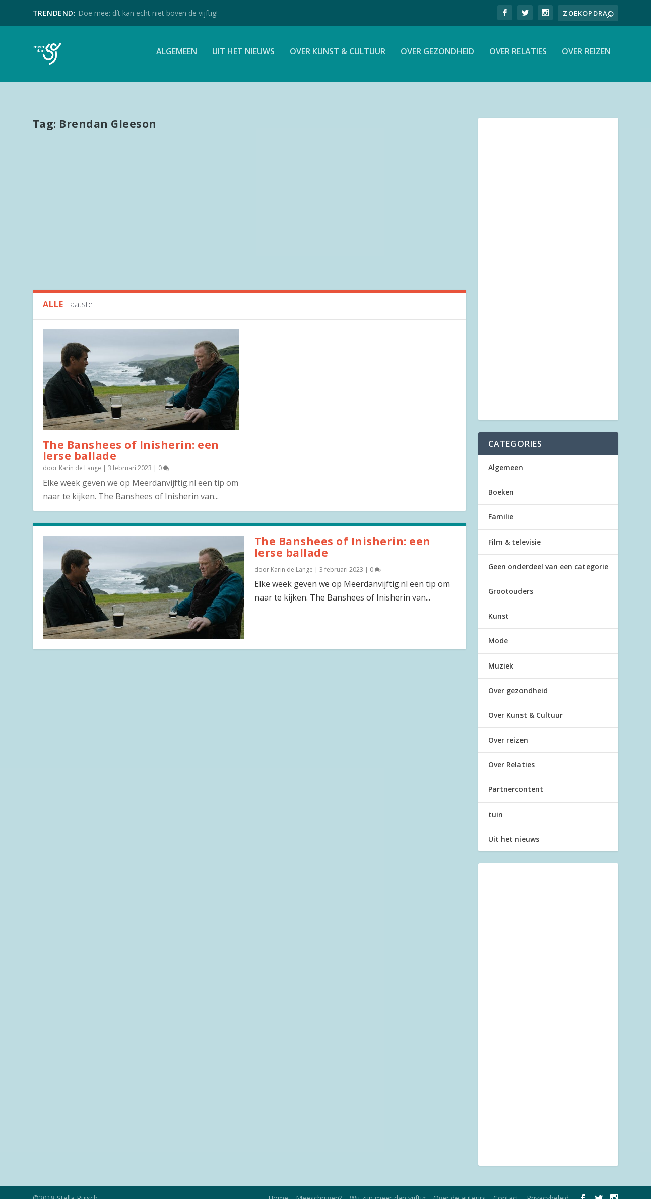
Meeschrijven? (319, 1187)
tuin (495, 803)
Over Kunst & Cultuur (337, 57)
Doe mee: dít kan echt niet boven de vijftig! (148, 13)
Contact (506, 1187)
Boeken (501, 481)
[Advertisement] (249, 198)
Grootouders (510, 580)
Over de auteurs (459, 1187)
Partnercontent (515, 778)
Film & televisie (514, 531)
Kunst (498, 605)
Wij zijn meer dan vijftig (388, 1187)
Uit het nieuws (243, 57)
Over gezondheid (437, 57)
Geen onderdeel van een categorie (548, 555)
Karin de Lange (80, 456)
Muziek (500, 654)
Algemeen (176, 57)
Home (278, 1187)
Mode (498, 629)
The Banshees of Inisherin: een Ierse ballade (131, 439)
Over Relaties (518, 57)
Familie (500, 505)
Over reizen (586, 57)
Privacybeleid (548, 1187)
